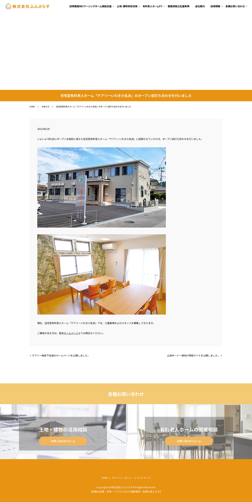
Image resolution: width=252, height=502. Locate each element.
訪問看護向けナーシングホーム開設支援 (90, 6)
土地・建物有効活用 (127, 6)
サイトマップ (143, 477)
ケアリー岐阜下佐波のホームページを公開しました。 (61, 355)
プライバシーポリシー (122, 477)
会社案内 (200, 6)
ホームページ (71, 333)
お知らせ (45, 106)
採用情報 (215, 6)
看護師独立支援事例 (178, 6)
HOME (32, 106)
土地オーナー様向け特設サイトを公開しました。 (193, 355)
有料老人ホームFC (152, 6)
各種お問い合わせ (235, 6)
